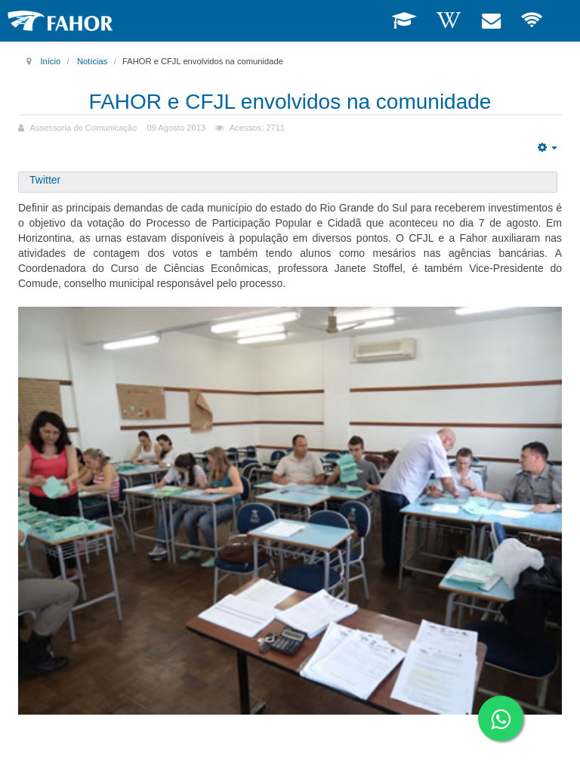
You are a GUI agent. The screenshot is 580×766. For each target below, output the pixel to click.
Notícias (92, 61)
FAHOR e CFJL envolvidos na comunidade (290, 101)
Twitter (44, 180)
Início (50, 61)
